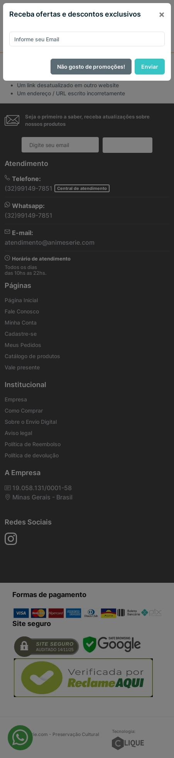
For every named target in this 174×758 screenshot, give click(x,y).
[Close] (161, 14)
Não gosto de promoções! (91, 66)
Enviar (149, 66)
